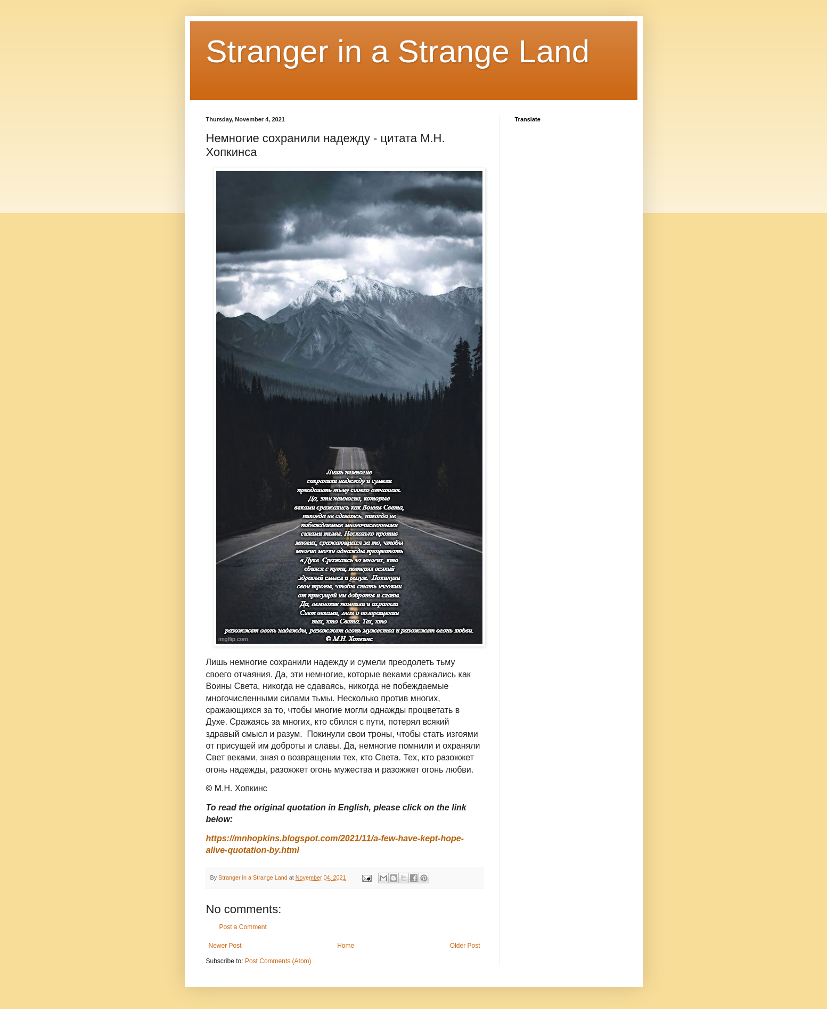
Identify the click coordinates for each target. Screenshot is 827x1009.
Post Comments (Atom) (278, 961)
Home (345, 945)
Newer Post (225, 945)
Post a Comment (243, 927)
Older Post (465, 945)
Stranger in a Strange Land (398, 51)
